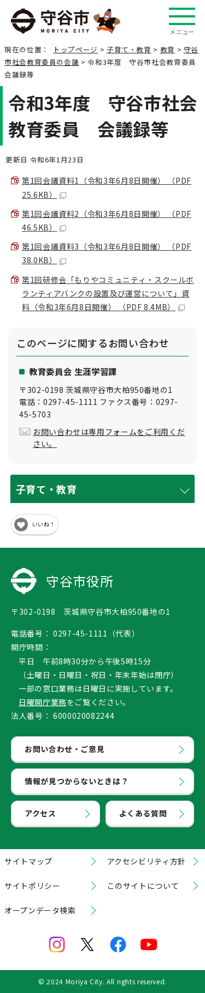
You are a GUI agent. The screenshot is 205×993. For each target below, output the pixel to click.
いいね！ (43, 524)
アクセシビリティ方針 (146, 861)
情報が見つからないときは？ (76, 781)
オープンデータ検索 (40, 910)
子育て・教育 (129, 49)
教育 (167, 49)
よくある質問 (143, 813)
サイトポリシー (32, 885)
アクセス (40, 813)
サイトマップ (28, 861)
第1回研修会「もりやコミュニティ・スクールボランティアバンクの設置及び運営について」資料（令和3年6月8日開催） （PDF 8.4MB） (108, 293)
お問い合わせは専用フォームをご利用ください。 (109, 437)
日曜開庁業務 (43, 702)
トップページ (75, 49)
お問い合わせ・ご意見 (64, 748)
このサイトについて (143, 885)
